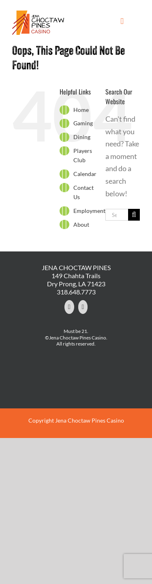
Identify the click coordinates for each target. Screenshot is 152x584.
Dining (81, 136)
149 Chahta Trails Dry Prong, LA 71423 (76, 280)
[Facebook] (69, 307)
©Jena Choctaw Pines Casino (75, 338)
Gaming (83, 123)
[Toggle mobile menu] (122, 21)
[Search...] (116, 215)
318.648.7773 (76, 292)
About (81, 224)
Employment (89, 210)
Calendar (84, 173)
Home (81, 109)
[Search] (134, 215)
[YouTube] (83, 307)
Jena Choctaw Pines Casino (89, 420)
